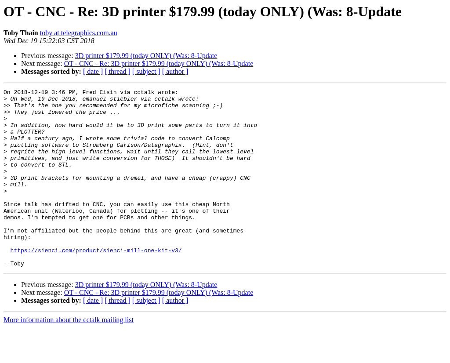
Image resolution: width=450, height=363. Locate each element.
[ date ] (93, 71)
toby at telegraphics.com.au (78, 32)
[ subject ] (146, 71)
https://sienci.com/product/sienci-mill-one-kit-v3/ (96, 283)
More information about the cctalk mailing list (69, 355)
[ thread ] (118, 71)
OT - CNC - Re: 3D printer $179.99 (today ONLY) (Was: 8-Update (159, 63)
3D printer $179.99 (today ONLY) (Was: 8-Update (146, 55)
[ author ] (175, 71)
